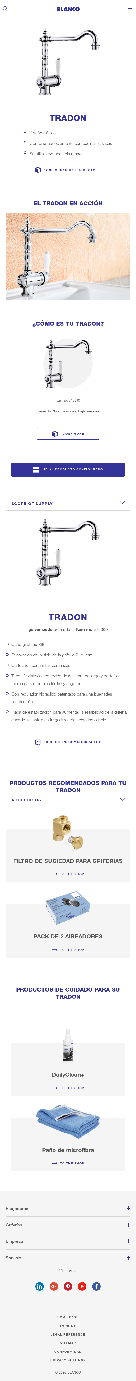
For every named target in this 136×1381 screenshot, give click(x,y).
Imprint (68, 1325)
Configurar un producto (69, 170)
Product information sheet (72, 741)
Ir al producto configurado (73, 468)
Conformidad (68, 1350)
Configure (73, 432)
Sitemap (68, 1342)
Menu (130, 8)
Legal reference (68, 1333)
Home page (68, 1316)
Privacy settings (68, 1359)
